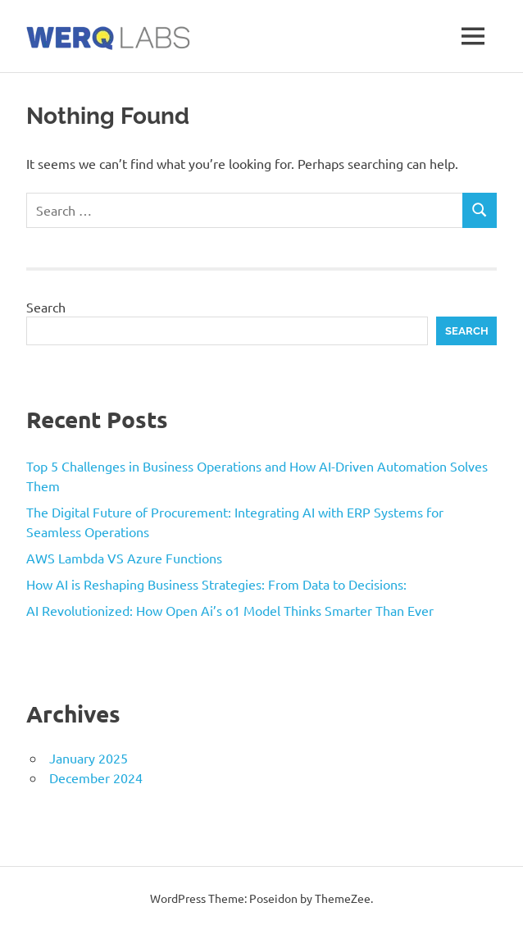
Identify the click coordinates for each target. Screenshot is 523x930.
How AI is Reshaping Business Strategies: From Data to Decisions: (216, 584)
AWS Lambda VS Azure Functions (124, 557)
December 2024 (96, 777)
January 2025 (88, 758)
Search (46, 307)
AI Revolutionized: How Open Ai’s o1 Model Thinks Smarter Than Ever (230, 610)
